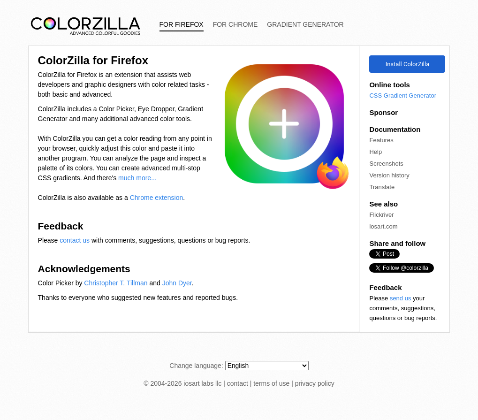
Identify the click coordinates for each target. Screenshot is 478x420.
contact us (75, 240)
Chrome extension (156, 197)
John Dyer (177, 283)
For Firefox (181, 24)
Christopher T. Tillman (115, 283)
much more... (137, 178)
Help (375, 151)
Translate (382, 187)
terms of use (271, 383)
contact (237, 383)
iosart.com (383, 226)
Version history (389, 175)
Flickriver (381, 214)
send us (400, 298)
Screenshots (386, 163)
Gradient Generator (305, 24)
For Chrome (235, 24)
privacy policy (314, 383)
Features (381, 140)
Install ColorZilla (408, 64)
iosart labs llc (202, 383)
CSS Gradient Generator (402, 95)
